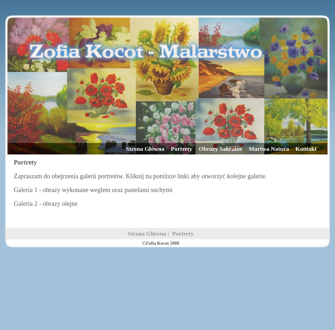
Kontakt (306, 148)
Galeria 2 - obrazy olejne (46, 203)
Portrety (181, 148)
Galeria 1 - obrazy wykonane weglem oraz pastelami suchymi (93, 190)
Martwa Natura (269, 148)
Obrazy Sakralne (220, 148)
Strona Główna (145, 148)
